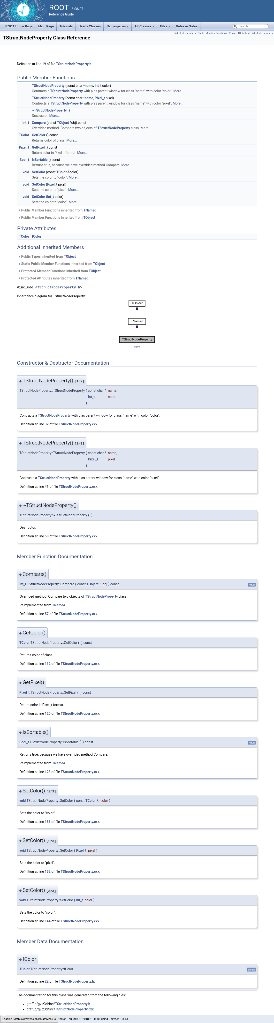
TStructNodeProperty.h (73, 64)
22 (47, 981)
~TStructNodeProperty (49, 110)
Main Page (46, 26)
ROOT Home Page (18, 26)
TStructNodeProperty (48, 86)
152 (48, 871)
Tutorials (66, 26)
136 (48, 822)
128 (48, 772)
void (26, 172)
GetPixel (38, 147)
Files (165, 27)
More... (178, 91)
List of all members (185, 33)
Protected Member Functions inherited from (59, 271)
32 (47, 424)
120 (48, 713)
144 (48, 921)
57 (47, 614)
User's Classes (89, 26)
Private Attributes (239, 33)
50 (47, 536)
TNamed (89, 210)
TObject (63, 123)
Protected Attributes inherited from (53, 278)
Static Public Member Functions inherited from (61, 264)
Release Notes (187, 26)
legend (136, 346)
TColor (24, 135)
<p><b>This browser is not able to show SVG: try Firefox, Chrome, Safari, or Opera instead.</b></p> (137, 321)
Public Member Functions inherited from (57, 210)
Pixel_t (100, 98)
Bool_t (24, 160)
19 (44, 64)
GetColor (39, 135)
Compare (39, 123)
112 (48, 664)
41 (47, 487)
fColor (36, 236)
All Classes (145, 27)
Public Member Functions (212, 33)
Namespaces (118, 27)
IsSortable (40, 160)
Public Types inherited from (47, 256)
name (89, 86)
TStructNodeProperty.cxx (78, 424)
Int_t (98, 86)
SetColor (38, 172)
